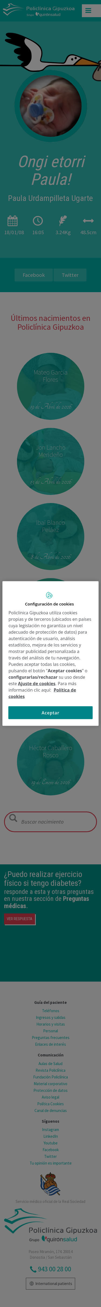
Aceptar (51, 712)
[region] (50, 653)
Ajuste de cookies (36, 683)
